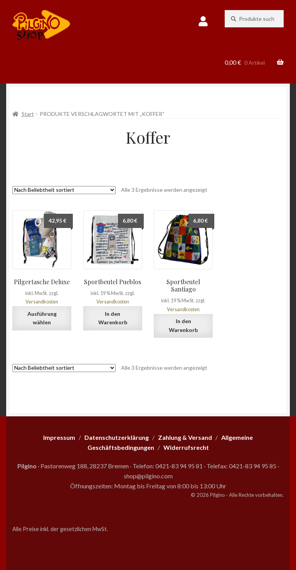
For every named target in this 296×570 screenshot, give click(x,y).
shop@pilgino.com (148, 475)
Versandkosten (41, 302)
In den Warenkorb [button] (112, 318)
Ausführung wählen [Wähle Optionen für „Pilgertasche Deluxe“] (42, 318)
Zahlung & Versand (185, 437)
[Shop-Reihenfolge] (64, 190)
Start (28, 114)
